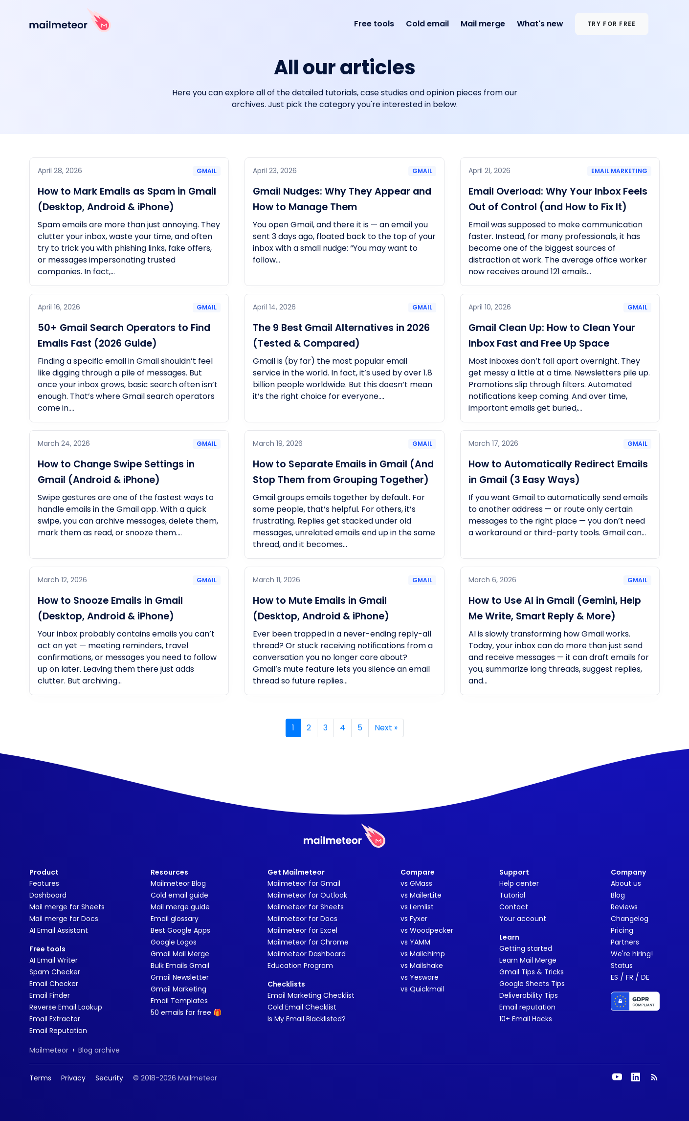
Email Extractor (54, 1019)
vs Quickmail (422, 989)
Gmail (207, 171)
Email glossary (175, 918)
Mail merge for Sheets (67, 907)
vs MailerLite (421, 895)
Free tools (374, 23)
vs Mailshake (421, 965)
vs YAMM (415, 942)
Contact (513, 907)
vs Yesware (419, 977)
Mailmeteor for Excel (302, 930)
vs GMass (416, 883)
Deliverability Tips (528, 995)
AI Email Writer (53, 960)
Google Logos (174, 942)
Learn (509, 937)
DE (645, 977)
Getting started (525, 948)
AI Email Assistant (58, 930)
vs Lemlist (417, 907)
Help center (519, 883)
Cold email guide (179, 895)
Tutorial (512, 895)
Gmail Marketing (178, 989)
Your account (522, 918)
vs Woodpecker (426, 930)
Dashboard (48, 895)
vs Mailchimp (422, 954)
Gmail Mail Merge (180, 954)
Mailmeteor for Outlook (307, 895)
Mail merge (483, 23)
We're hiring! (632, 954)
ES (614, 977)
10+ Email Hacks (525, 1019)
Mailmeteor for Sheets (305, 907)
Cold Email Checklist (301, 1007)
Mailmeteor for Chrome (308, 942)
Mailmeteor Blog (178, 883)
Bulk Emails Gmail (180, 965)
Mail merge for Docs (63, 918)
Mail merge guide (180, 907)
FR (629, 977)
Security (109, 1078)
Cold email (427, 23)
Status (622, 965)
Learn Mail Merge (527, 960)
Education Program (300, 965)
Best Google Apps (180, 930)
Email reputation (527, 1007)
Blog (618, 895)
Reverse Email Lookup (65, 1007)
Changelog (629, 918)
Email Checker (53, 984)
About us (626, 883)
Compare (417, 872)
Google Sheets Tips (532, 984)
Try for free (611, 24)
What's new (540, 23)
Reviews (624, 907)
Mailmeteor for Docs (302, 918)
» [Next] (386, 727)
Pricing (622, 930)
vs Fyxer (413, 918)
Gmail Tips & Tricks (531, 972)
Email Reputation (58, 1030)
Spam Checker (54, 972)
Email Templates (179, 1001)
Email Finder (49, 995)
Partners (625, 942)
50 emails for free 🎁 (186, 1012)
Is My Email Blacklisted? (306, 1019)
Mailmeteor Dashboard (306, 954)
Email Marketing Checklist (311, 995)
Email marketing (619, 171)
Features (44, 883)
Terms (40, 1078)
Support (514, 872)
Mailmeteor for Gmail (303, 883)
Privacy (73, 1078)
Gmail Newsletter (180, 977)
